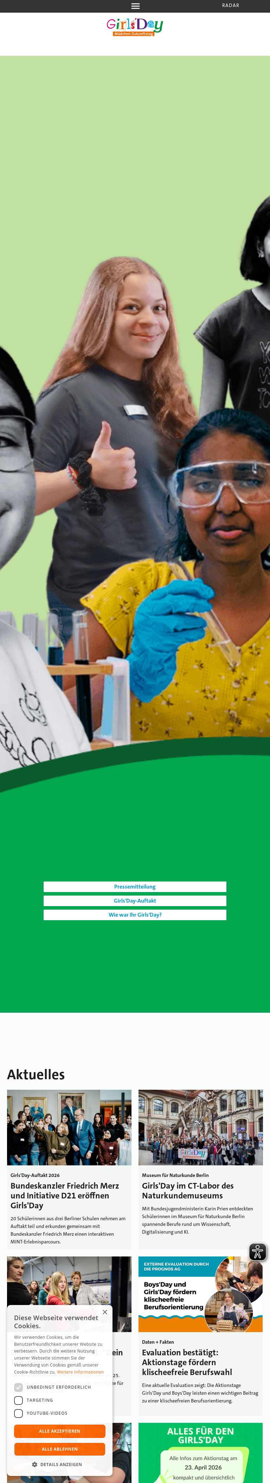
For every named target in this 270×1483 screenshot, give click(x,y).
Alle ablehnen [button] (60, 1449)
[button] (59, 1464)
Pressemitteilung (135, 886)
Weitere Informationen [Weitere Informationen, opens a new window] (80, 1372)
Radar (230, 5)
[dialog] (59, 1390)
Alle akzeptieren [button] (60, 1431)
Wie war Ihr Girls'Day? (135, 914)
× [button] (104, 1312)
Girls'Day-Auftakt (135, 900)
